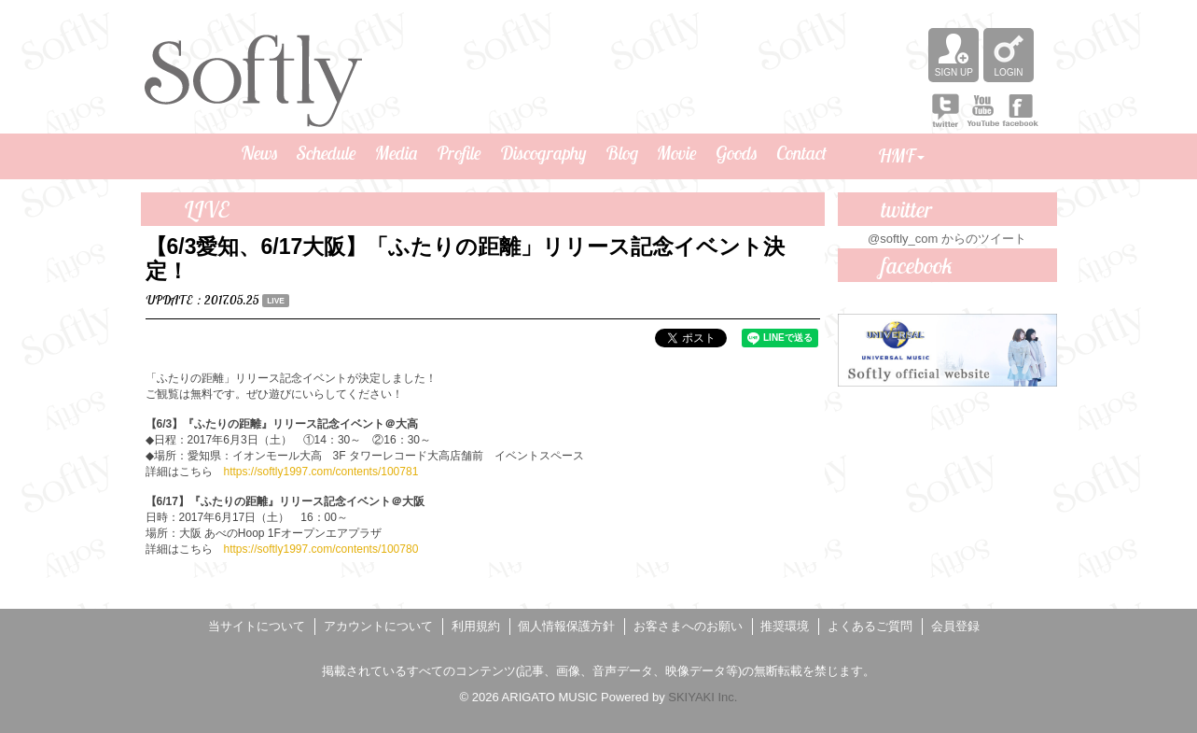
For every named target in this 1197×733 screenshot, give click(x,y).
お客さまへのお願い (688, 626)
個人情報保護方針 (566, 626)
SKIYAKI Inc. (702, 697)
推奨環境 (784, 626)
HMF (901, 155)
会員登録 (955, 626)
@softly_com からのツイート (947, 239)
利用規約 (476, 626)
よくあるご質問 (870, 626)
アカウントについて (378, 626)
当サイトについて (256, 626)
